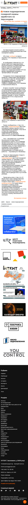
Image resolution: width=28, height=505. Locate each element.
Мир (2, 431)
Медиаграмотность (7, 427)
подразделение (14, 126)
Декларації (4, 388)
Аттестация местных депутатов (11, 404)
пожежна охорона (6, 204)
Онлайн (3, 452)
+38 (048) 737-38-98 (7, 469)
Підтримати (24, 2)
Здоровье (4, 417)
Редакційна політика (7, 478)
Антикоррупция (6, 402)
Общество (4, 433)
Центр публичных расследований (11, 442)
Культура (4, 425)
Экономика (4, 446)
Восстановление (6, 414)
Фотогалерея (5, 440)
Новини (3, 373)
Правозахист (5, 436)
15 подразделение (10, 157)
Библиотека (4, 406)
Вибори (3, 410)
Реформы (4, 438)
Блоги (3, 386)
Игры (2, 448)
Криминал (4, 423)
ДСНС (2, 201)
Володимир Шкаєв (20, 198)
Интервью (4, 419)
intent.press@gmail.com (8, 466)
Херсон (8, 201)
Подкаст (3, 434)
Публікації (4, 376)
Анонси (3, 378)
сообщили (12, 56)
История (3, 421)
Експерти (4, 383)
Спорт (3, 455)
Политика (4, 453)
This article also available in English (15, 21)
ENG (19, 3)
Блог (2, 408)
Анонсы (3, 400)
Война (3, 412)
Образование (5, 450)
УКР (19, 2)
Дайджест (4, 416)
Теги (2, 391)
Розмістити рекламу (8, 483)
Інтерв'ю (3, 381)
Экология (4, 444)
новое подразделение (17, 201)
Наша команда (5, 475)
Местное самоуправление (9, 429)
